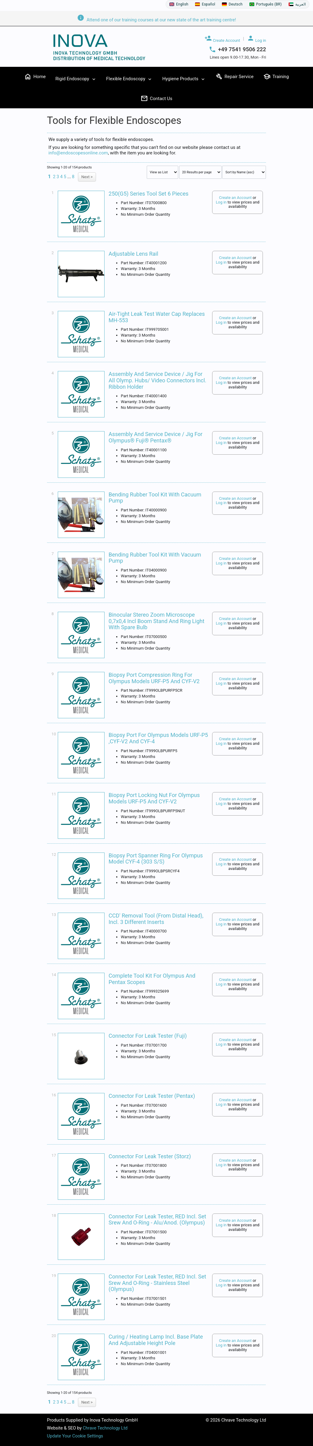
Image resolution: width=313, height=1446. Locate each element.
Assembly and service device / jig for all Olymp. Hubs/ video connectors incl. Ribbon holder (157, 380)
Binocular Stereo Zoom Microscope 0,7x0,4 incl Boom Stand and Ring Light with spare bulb (156, 620)
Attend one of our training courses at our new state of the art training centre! (156, 20)
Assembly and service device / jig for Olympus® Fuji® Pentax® (155, 437)
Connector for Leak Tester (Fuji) (148, 1036)
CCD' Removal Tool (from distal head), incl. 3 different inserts (156, 918)
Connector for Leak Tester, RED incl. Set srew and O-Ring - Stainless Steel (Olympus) (157, 1282)
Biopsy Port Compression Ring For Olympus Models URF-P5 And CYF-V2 (154, 678)
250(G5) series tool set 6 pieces (148, 193)
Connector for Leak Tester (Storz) (150, 1156)
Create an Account (235, 197)
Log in (256, 38)
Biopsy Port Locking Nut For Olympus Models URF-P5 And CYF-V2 (154, 798)
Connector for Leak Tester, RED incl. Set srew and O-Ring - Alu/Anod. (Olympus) (157, 1219)
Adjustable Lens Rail (133, 254)
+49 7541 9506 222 (242, 49)
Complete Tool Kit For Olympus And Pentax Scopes (152, 978)
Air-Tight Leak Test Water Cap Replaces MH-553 (157, 317)
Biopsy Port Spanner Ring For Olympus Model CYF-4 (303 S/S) (156, 858)
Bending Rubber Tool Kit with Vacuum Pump (155, 557)
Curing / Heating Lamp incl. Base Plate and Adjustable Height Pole (156, 1339)
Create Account (222, 38)
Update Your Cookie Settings (75, 1436)
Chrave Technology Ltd (105, 1428)
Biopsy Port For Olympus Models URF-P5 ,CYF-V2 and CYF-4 (158, 738)
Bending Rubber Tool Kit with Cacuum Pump (155, 497)
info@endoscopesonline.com (78, 153)
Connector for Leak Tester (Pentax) (152, 1096)
